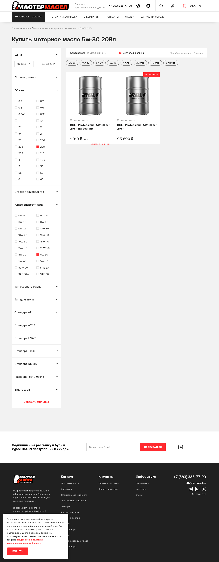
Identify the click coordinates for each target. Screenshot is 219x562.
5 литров (171, 62)
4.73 (42, 159)
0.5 (20, 107)
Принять (17, 551)
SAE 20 (44, 267)
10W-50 (44, 235)
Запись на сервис (153, 17)
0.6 (42, 107)
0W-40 (44, 222)
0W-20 (44, 215)
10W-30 (44, 228)
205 (20, 146)
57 (41, 173)
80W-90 (23, 267)
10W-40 (22, 235)
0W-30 (22, 222)
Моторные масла (70, 483)
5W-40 (22, 261)
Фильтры (65, 506)
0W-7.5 (22, 228)
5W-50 (44, 261)
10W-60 (22, 241)
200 (42, 140)
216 (42, 153)
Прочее (65, 523)
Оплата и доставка (65, 17)
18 (41, 127)
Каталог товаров (28, 17)
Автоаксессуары (70, 512)
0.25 (42, 101)
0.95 (43, 114)
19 (19, 133)
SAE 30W (23, 274)
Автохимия (66, 489)
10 (41, 120)
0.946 (21, 114)
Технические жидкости (73, 500)
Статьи (130, 17)
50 (41, 166)
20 (19, 140)
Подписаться (153, 447)
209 (20, 153)
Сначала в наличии (133, 53)
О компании (92, 17)
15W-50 (22, 248)
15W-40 (44, 241)
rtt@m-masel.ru (196, 483)
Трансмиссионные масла (74, 541)
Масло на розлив (70, 518)
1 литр (126, 62)
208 (42, 146)
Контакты (112, 17)
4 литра (155, 62)
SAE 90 (44, 274)
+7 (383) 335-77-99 (120, 5)
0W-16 (22, 215)
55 (20, 173)
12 (19, 127)
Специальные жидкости (74, 495)
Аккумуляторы (68, 529)
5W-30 (44, 254)
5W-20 (22, 254)
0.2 (20, 101)
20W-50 (45, 248)
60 (41, 179)
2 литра (140, 62)
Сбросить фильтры (36, 402)
